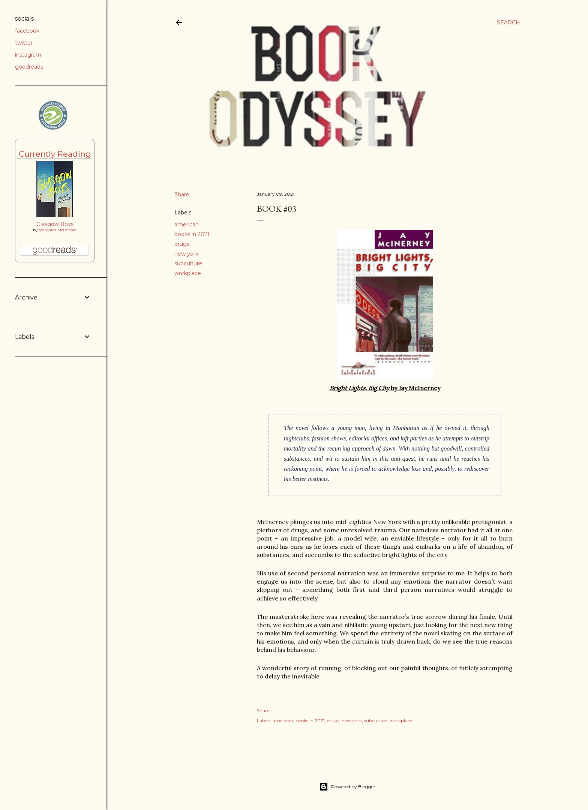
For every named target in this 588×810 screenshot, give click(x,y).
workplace (187, 273)
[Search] (508, 22)
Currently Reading (55, 154)
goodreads (29, 66)
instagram (28, 54)
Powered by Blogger (347, 786)
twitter (24, 42)
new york (186, 253)
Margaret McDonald (57, 230)
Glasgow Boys (55, 224)
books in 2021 (192, 234)
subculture (188, 263)
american (186, 224)
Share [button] (181, 194)
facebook (27, 30)
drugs (181, 244)
